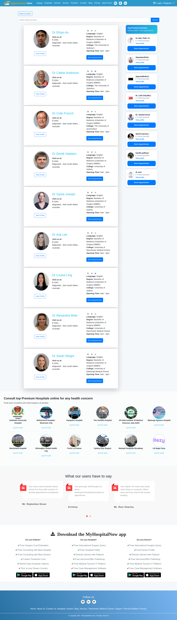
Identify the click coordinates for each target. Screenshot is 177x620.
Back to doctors (25, 14)
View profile (140, 43)
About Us (41, 609)
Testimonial (93, 609)
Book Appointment (94, 57)
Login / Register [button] (162, 3)
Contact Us (51, 609)
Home (40, 2)
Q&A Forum (107, 3)
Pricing (97, 3)
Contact (83, 3)
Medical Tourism (107, 609)
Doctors (57, 3)
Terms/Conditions (131, 609)
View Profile (40, 54)
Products (74, 3)
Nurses (66, 3)
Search (155, 20)
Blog (90, 3)
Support (118, 609)
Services (83, 609)
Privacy (143, 609)
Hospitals (48, 3)
